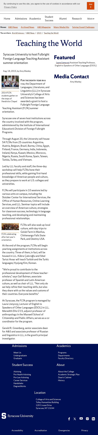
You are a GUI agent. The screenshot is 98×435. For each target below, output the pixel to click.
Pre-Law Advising (21, 377)
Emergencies (64, 430)
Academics (35, 18)
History (61, 380)
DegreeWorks (20, 386)
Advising (17, 371)
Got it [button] (90, 5)
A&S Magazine (44, 27)
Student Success (49, 18)
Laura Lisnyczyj (62, 62)
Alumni (63, 18)
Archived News (27, 27)
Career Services (20, 380)
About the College (66, 371)
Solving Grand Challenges (83, 27)
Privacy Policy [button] (10, 7)
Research (77, 18)
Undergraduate (20, 355)
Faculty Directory (65, 358)
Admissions (21, 18)
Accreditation (41, 430)
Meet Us (17, 352)
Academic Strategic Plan (68, 374)
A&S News (13, 27)
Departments (64, 355)
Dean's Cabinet (64, 377)
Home (7, 18)
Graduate (18, 358)
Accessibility (17, 430)
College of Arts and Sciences (48, 399)
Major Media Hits (61, 27)
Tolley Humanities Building (47, 402)
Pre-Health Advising (22, 374)
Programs (62, 352)
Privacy (84, 430)
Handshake (18, 383)
